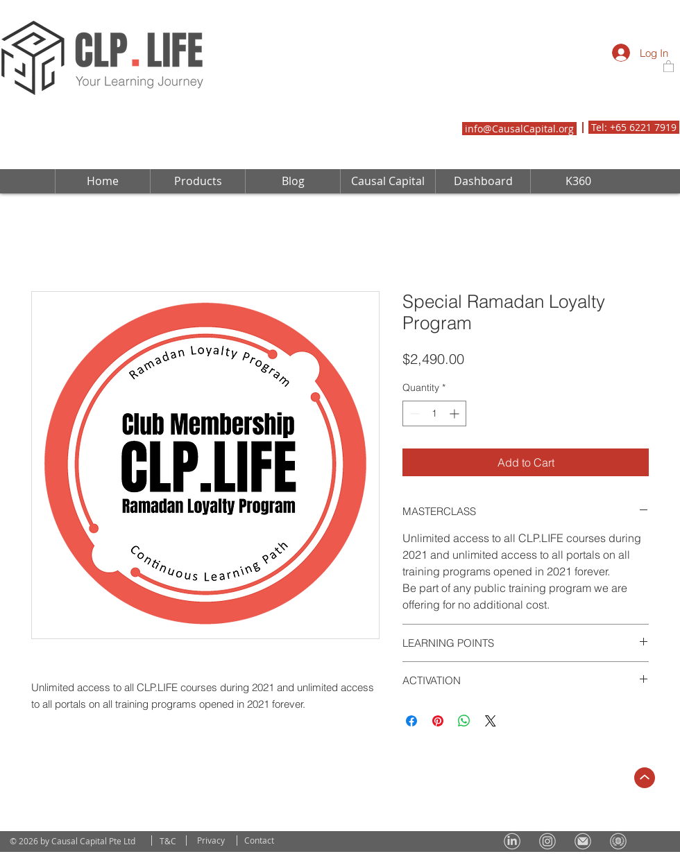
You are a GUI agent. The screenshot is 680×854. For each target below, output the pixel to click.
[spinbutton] (434, 413)
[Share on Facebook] (411, 721)
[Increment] (455, 413)
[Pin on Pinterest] (438, 721)
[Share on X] (490, 721)
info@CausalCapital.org (519, 128)
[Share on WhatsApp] (464, 721)
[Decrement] (413, 413)
